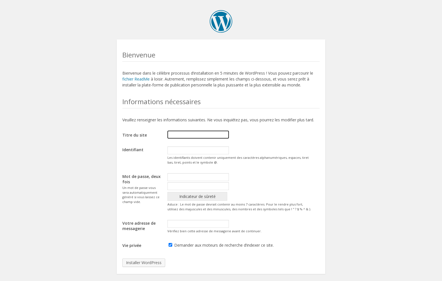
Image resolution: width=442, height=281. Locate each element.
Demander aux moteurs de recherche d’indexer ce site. (221, 245)
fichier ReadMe (136, 79)
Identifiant (132, 149)
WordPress (221, 21)
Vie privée (131, 245)
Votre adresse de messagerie (139, 225)
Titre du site (134, 135)
